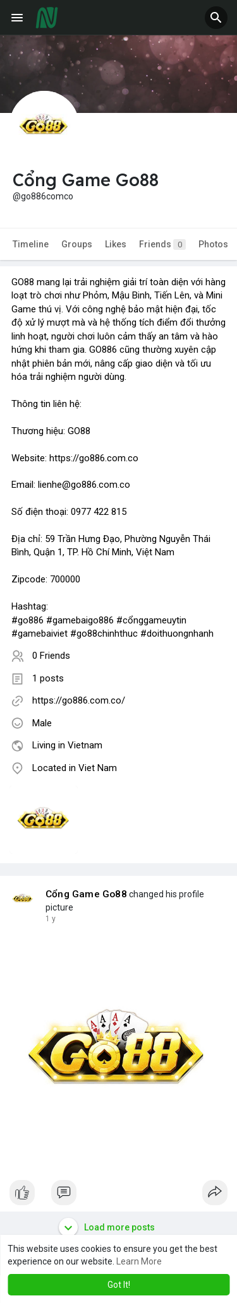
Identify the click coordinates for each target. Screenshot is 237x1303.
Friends (162, 244)
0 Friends (51, 655)
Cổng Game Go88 (86, 894)
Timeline (31, 244)
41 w (54, 918)
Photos (213, 244)
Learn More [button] (139, 1261)
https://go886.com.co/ (78, 700)
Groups (76, 244)
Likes (115, 244)
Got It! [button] (118, 1285)
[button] (216, 17)
